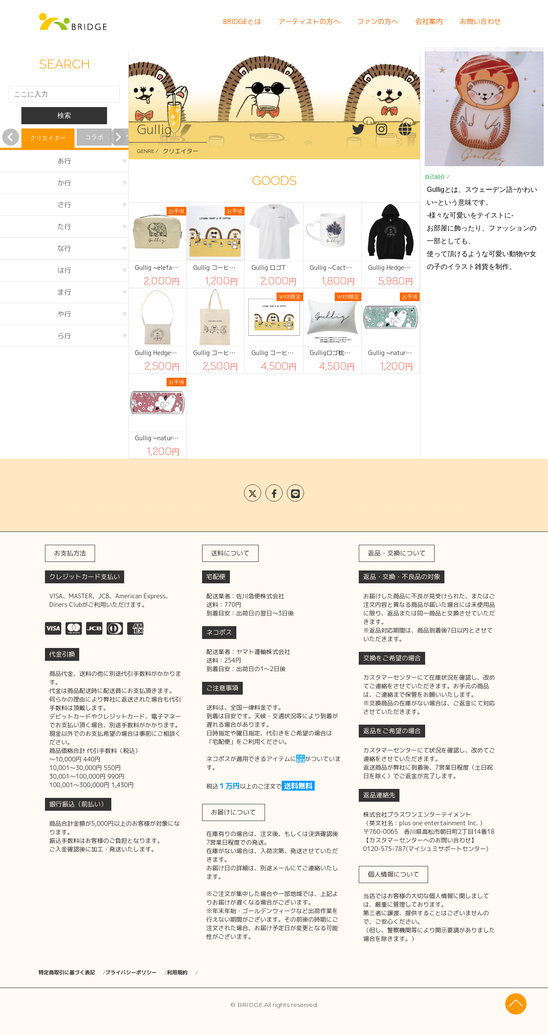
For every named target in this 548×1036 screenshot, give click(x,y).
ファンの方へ (377, 21)
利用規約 (224, 973)
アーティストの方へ (309, 21)
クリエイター (48, 138)
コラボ (94, 137)
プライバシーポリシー (158, 973)
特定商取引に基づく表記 (71, 973)
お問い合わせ (480, 21)
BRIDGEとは (242, 21)
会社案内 (429, 21)
